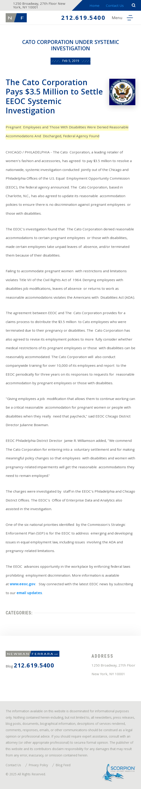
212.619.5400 (83, 19)
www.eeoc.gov (22, 585)
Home (95, 6)
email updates (29, 593)
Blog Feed (63, 765)
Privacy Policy (38, 765)
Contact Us (115, 6)
